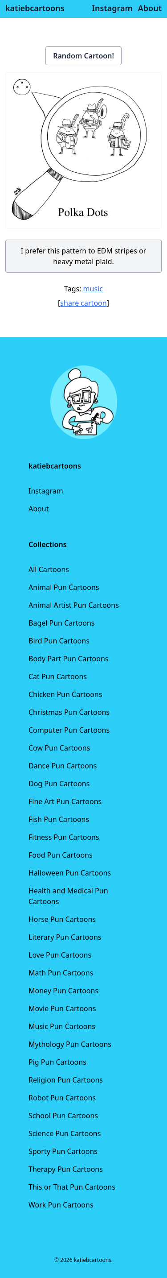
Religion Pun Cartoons (66, 1080)
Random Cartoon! (83, 56)
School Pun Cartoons (63, 1115)
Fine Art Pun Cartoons (65, 801)
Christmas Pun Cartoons (69, 712)
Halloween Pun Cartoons (70, 873)
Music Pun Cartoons (62, 1026)
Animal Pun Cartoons (64, 587)
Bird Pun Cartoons (59, 641)
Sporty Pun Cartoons (63, 1151)
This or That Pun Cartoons (72, 1187)
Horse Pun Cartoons (62, 919)
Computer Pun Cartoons (69, 730)
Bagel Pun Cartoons (62, 623)
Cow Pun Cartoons (59, 748)
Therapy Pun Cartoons (66, 1169)
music (93, 289)
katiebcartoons (35, 8)
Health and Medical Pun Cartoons (68, 896)
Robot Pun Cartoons (62, 1098)
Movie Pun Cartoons (62, 1008)
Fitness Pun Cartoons (64, 837)
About (39, 509)
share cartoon (83, 303)
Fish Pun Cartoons (59, 819)
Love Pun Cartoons (60, 955)
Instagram (46, 491)
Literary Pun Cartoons (65, 937)
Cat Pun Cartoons (58, 676)
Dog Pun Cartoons (59, 783)
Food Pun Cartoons (61, 855)
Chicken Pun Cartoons (65, 694)
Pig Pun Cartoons (57, 1062)
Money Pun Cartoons (63, 991)
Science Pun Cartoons (65, 1133)
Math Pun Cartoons (61, 973)
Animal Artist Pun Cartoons (74, 605)
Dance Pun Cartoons (63, 766)
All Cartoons (49, 569)
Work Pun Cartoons (61, 1205)
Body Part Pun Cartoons (68, 659)
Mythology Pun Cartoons (70, 1044)
